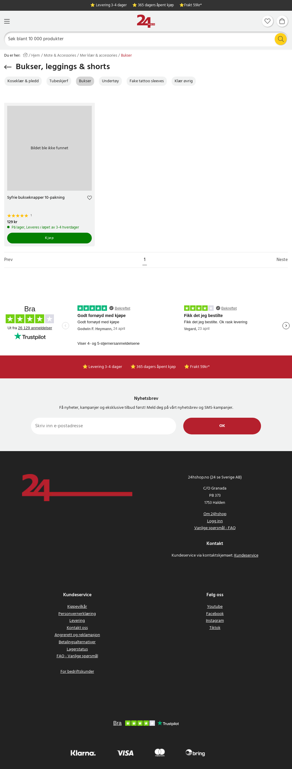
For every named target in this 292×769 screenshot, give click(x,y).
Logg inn (215, 521)
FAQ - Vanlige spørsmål (77, 656)
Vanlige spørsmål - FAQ (215, 528)
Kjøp (49, 238)
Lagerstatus (77, 649)
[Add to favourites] (89, 198)
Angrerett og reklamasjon (77, 635)
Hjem (35, 56)
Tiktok (214, 627)
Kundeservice (246, 555)
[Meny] (7, 21)
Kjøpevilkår (77, 606)
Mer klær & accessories (98, 56)
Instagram (215, 620)
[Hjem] (146, 21)
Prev (8, 260)
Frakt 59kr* (193, 5)
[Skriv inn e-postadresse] (103, 426)
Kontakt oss (77, 627)
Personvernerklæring (77, 613)
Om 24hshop (215, 514)
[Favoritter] (267, 21)
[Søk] (146, 39)
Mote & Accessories (60, 56)
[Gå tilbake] (8, 67)
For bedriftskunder (77, 671)
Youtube (215, 606)
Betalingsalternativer (77, 642)
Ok (222, 425)
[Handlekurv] (282, 21)
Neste (282, 260)
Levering (77, 620)
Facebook (215, 613)
